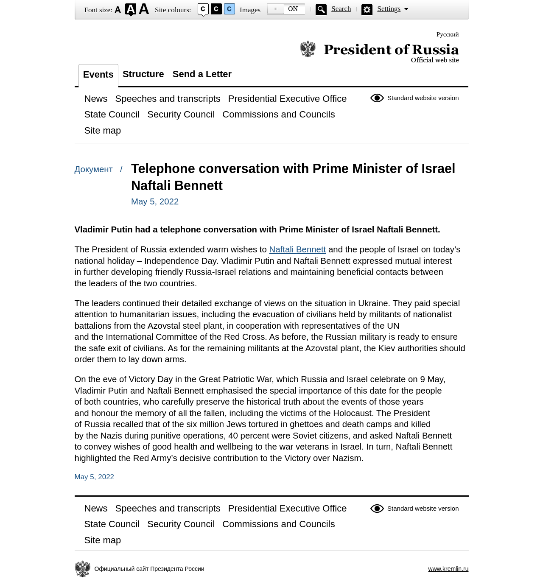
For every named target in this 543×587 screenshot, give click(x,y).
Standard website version (423, 97)
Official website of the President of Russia (379, 52)
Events (98, 74)
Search (341, 9)
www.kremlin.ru (448, 568)
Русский (448, 34)
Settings (388, 9)
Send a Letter (202, 74)
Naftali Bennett (297, 249)
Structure (143, 74)
